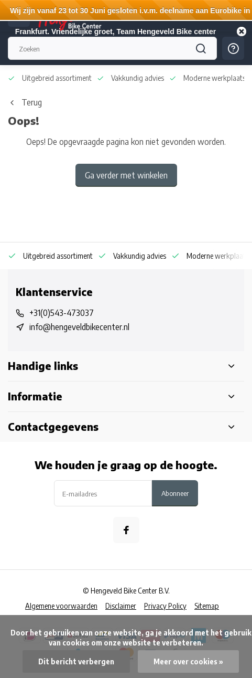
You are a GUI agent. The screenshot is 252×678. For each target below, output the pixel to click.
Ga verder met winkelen (126, 175)
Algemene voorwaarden (61, 605)
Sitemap (206, 605)
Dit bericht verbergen (76, 661)
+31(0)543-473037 (61, 313)
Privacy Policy (165, 605)
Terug (25, 102)
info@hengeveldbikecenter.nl (79, 327)
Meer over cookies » (188, 661)
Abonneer (175, 493)
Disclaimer (120, 605)
